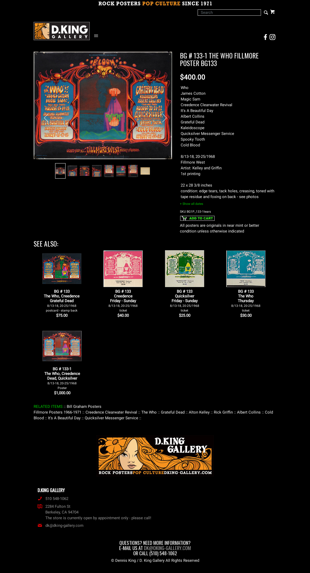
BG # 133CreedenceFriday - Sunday (123, 300)
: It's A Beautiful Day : (64, 418)
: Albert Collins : (249, 412)
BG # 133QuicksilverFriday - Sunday (184, 300)
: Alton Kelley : (199, 412)
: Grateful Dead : (173, 412)
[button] (44, 115)
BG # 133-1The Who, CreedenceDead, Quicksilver (62, 378)
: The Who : (149, 412)
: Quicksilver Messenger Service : (111, 418)
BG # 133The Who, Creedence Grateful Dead (62, 300)
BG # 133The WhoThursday (245, 300)
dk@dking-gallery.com (60, 525)
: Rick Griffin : (223, 412)
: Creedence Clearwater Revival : (111, 412)
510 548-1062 (53, 498)
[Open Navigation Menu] (97, 35)
